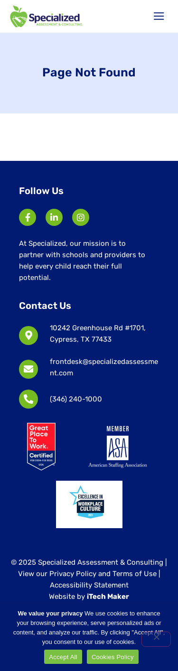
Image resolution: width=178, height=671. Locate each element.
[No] (156, 639)
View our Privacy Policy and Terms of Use (88, 573)
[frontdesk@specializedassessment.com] (28, 369)
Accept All (63, 657)
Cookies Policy (113, 657)
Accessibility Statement (89, 585)
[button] (159, 16)
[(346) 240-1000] (28, 399)
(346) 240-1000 (76, 399)
